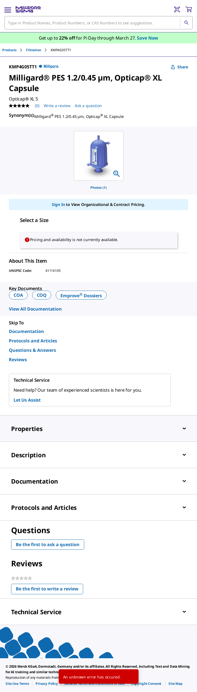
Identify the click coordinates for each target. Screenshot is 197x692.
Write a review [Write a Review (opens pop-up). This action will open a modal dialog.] (57, 105)
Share (179, 66)
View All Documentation (35, 309)
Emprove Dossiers (81, 296)
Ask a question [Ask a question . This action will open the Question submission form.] (88, 105)
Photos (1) (98, 187)
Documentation (26, 331)
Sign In (58, 204)
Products (9, 50)
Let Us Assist (27, 400)
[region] (98, 155)
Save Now (147, 38)
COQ (42, 295)
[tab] (14, 49)
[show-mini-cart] (189, 9)
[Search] (186, 22)
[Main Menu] (7, 9)
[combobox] (98, 22)
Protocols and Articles (33, 341)
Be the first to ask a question (48, 544)
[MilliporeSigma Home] (28, 9)
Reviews (18, 360)
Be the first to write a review (49, 590)
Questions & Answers (32, 350)
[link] (17, 683)
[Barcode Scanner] (177, 9)
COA (18, 295)
